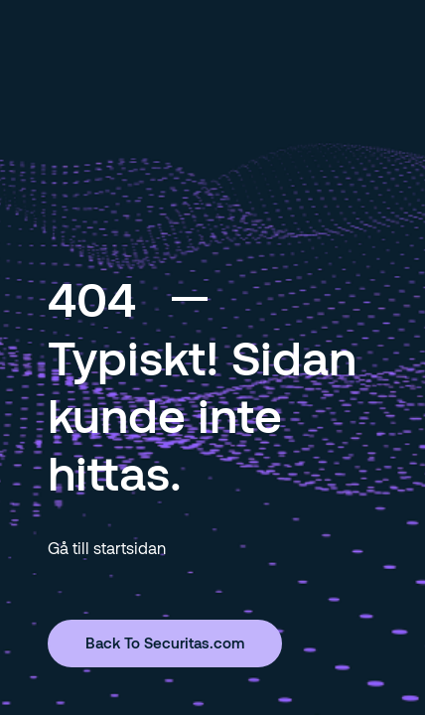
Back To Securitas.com (164, 642)
